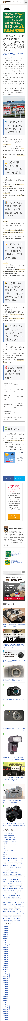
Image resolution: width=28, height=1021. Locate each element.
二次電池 (5, 909)
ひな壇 (21, 888)
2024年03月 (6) (6, 969)
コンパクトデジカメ (7, 918)
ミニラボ (20, 874)
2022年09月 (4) (6, 1004)
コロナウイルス (6, 897)
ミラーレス (10, 863)
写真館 (4, 881)
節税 (4, 865)
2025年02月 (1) (6, 951)
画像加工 (16, 888)
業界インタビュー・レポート (11, 54)
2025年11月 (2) (6, 936)
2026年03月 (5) (6, 928)
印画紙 (4, 879)
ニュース (5, 916)
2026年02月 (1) (6, 930)
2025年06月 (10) (6, 946)
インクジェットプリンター (8, 867)
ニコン (19, 860)
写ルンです (5, 888)
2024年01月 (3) (6, 973)
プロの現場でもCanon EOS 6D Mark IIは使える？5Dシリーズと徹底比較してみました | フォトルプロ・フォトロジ (14, 646)
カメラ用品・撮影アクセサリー (10, 839)
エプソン (5, 870)
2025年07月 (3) (6, 944)
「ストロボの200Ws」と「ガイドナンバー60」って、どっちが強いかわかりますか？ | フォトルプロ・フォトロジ (14, 779)
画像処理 (5, 854)
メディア (19, 879)
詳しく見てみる (14, 517)
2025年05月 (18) (6, 947)
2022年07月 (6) (6, 1008)
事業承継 (5, 920)
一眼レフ (5, 860)
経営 (4, 848)
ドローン (20, 863)
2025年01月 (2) (6, 953)
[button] (26, 2)
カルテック (19, 895)
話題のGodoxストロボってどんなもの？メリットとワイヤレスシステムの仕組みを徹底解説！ (14, 758)
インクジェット (6, 895)
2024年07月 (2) (6, 963)
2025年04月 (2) (6, 949)
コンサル (10, 879)
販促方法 (5, 846)
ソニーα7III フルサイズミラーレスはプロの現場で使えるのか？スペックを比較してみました (14, 824)
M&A (18, 918)
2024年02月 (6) (6, 971)
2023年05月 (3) (6, 988)
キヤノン (10, 860)
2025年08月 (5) (6, 942)
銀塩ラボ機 (9, 890)
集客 (15, 883)
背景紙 (11, 888)
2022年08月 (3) (6, 1006)
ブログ (10, 916)
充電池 (17, 906)
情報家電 (5, 911)
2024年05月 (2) (6, 965)
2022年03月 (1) (6, 1015)
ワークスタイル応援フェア (8, 902)
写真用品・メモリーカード (9, 837)
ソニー (16, 893)
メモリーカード (19, 886)
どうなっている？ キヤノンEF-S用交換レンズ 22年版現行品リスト (14, 661)
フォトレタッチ (6, 872)
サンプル (10, 920)
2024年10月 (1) (6, 959)
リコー (19, 883)
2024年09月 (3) (6, 961)
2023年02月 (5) (6, 994)
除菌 (12, 897)
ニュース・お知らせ (7, 833)
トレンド (10, 881)
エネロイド (11, 909)
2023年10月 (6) (6, 978)
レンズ (10, 870)
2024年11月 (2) (6, 957)
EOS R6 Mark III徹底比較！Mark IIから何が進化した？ (14, 700)
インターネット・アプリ (8, 850)
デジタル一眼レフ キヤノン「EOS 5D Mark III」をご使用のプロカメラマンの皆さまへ (13, 679)
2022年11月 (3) (6, 1000)
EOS (14, 865)
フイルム (12, 906)
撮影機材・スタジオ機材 (8, 835)
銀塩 (4, 890)
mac (15, 863)
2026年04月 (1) (6, 926)
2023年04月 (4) (6, 990)
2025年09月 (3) (6, 940)
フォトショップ (13, 874)
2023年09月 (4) (6, 980)
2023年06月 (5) (6, 986)
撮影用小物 (13, 895)
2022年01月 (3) (6, 1019)
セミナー (5, 883)
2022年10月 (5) (6, 1002)
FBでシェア (9, 478)
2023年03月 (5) (6, 992)
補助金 (19, 913)
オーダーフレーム (11, 904)
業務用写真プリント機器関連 (9, 841)
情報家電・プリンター (8, 843)
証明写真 (21, 858)
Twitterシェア (19, 478)
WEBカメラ (17, 909)
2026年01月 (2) (6, 932)
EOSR (19, 911)
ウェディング (17, 920)
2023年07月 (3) (6, 984)
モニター (15, 858)
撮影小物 (10, 883)
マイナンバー (6, 906)
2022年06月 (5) (6, 1009)
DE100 (4, 893)
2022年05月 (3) (6, 1011)
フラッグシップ (6, 913)
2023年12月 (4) (6, 975)
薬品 (14, 879)
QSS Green (10, 893)
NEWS (14, 918)
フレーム (21, 902)
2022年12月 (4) (6, 998)
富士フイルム (11, 886)
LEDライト (13, 913)
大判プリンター (18, 867)
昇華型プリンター (15, 872)
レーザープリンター (17, 881)
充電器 (22, 906)
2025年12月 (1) (6, 934)
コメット (5, 886)
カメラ (14, 911)
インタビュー (16, 870)
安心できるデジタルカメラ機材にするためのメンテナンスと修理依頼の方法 (14, 801)
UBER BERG (6, 874)
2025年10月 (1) (6, 938)
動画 (15, 860)
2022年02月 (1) (6, 1017)
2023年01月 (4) (6, 996)
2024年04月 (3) (6, 967)
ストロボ (5, 858)
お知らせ (5, 852)
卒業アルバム (18, 897)
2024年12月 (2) (6, 955)
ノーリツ (15, 890)
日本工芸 (18, 904)
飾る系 (10, 858)
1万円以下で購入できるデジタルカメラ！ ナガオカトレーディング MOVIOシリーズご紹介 (14, 729)
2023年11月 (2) (6, 976)
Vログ (16, 902)
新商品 (4, 856)
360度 (10, 911)
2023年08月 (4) (6, 982)
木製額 (4, 904)
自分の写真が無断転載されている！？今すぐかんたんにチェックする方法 (14, 625)
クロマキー (9, 865)
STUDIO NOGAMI (17, 916)
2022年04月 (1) (6, 1013)
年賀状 (4, 863)
